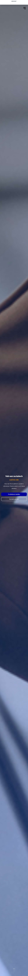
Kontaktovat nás (14, 499)
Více (14, 968)
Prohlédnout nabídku (14, 494)
